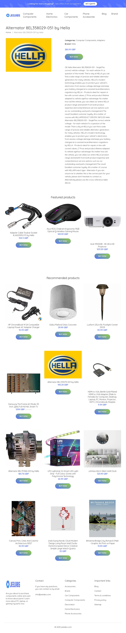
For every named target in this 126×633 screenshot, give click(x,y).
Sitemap (97, 606)
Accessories (70, 588)
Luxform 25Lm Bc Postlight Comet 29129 (102, 327)
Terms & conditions (102, 597)
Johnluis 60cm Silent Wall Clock (102, 473)
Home (8, 34)
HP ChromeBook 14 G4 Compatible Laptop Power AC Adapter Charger (23, 327)
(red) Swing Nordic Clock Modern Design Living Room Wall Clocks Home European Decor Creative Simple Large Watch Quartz (63, 546)
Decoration (70, 606)
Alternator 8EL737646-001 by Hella (23, 473)
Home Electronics (51, 16)
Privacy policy (100, 602)
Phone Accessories (89, 16)
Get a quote (90, 4)
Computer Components (29, 16)
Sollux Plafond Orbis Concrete (62, 326)
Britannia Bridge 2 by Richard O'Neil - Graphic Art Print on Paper (102, 543)
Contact (97, 592)
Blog (104, 14)
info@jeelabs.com (43, 596)
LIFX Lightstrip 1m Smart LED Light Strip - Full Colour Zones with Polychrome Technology (63, 475)
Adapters (101, 42)
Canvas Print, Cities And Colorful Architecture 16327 (23, 543)
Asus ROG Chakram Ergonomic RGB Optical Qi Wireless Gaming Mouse (63, 231)
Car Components (71, 16)
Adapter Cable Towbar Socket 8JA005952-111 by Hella (23, 235)
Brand (114, 14)
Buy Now (74, 58)
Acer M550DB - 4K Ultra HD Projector (102, 247)
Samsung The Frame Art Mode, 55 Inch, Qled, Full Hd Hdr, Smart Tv (23, 407)
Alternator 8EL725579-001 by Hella (63, 384)
